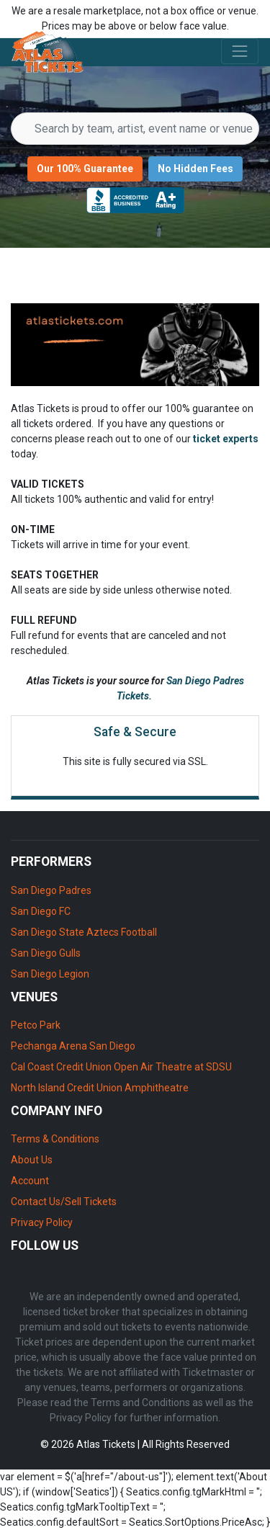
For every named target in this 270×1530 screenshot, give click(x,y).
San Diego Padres (51, 890)
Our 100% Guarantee (85, 168)
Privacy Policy (42, 1222)
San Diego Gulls (46, 953)
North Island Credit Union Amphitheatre (100, 1087)
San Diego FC (41, 911)
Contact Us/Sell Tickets (64, 1201)
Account (30, 1180)
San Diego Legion (50, 974)
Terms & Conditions (55, 1139)
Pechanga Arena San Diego (73, 1046)
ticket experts (225, 438)
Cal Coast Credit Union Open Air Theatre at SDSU (121, 1067)
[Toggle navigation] (239, 51)
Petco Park (35, 1025)
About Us (32, 1160)
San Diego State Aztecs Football (84, 932)
